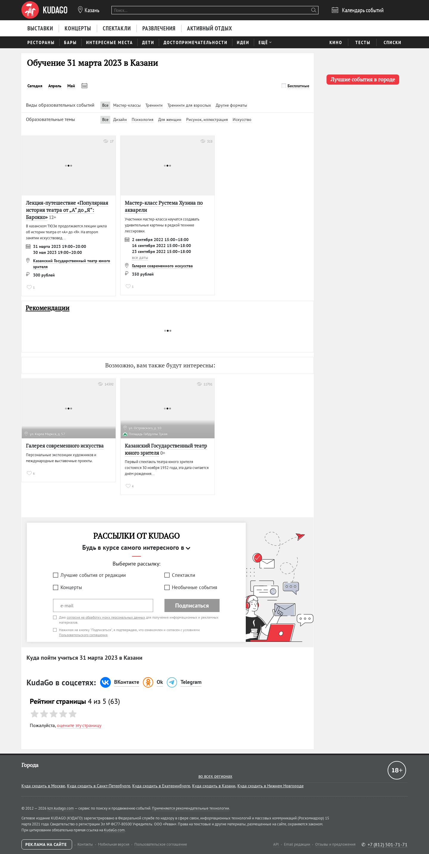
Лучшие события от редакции (93, 575)
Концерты (71, 587)
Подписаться (192, 605)
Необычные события (194, 587)
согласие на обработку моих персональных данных (106, 617)
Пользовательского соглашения (83, 635)
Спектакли (183, 575)
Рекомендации (47, 308)
